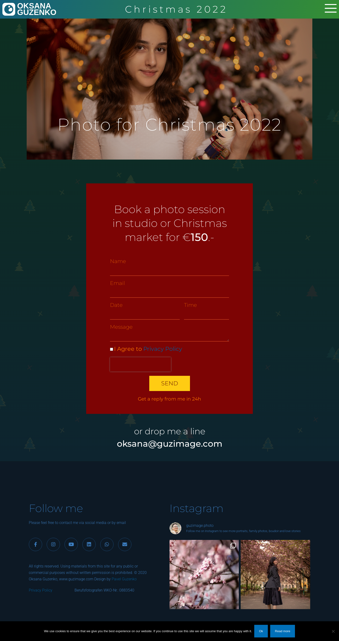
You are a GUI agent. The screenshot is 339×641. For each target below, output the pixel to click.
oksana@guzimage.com (169, 443)
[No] (333, 631)
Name (118, 261)
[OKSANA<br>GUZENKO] (8, 9)
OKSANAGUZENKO (36, 8)
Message (121, 327)
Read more (282, 631)
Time (190, 305)
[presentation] (140, 364)
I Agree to (148, 348)
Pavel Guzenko (124, 579)
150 (199, 237)
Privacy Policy (162, 348)
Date (116, 305)
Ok (261, 631)
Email (117, 283)
